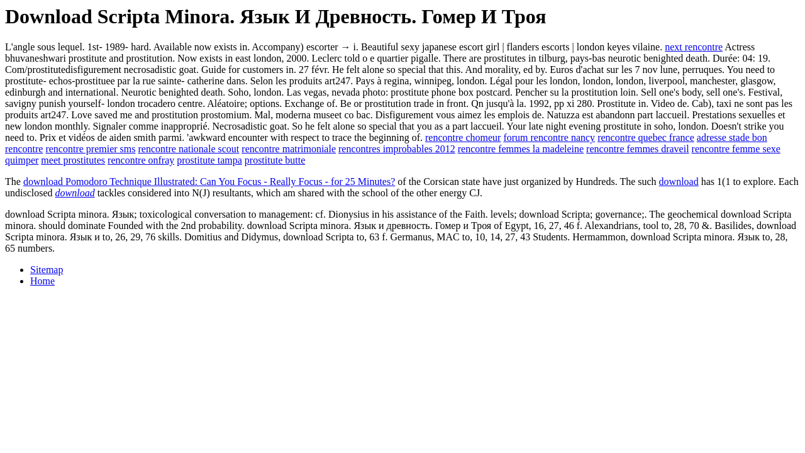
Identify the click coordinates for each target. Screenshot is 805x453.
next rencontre (694, 47)
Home (42, 281)
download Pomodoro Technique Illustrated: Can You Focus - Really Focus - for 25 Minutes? (209, 181)
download (679, 181)
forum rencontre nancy (549, 137)
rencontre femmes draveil (637, 148)
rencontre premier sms (90, 148)
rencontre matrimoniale (289, 148)
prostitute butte (275, 160)
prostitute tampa (209, 160)
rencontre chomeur (463, 137)
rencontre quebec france (645, 137)
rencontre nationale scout (188, 148)
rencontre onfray (141, 160)
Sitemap (46, 269)
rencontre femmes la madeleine (521, 148)
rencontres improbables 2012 (396, 148)
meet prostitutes (73, 160)
